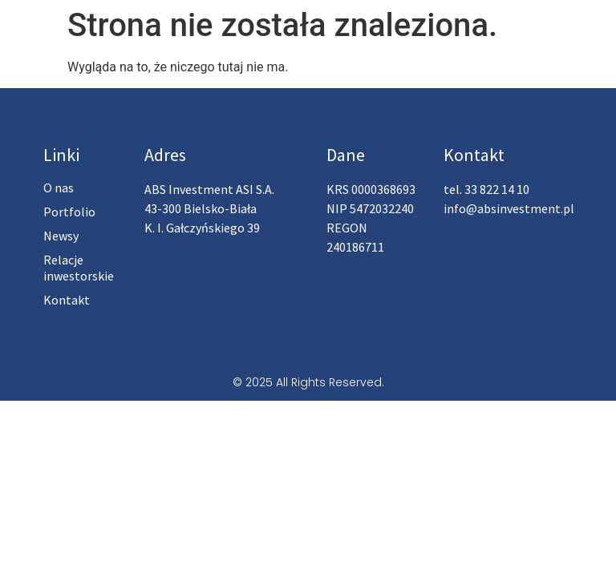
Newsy (61, 236)
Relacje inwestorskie (78, 268)
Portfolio (69, 212)
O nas (58, 188)
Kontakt (66, 300)
